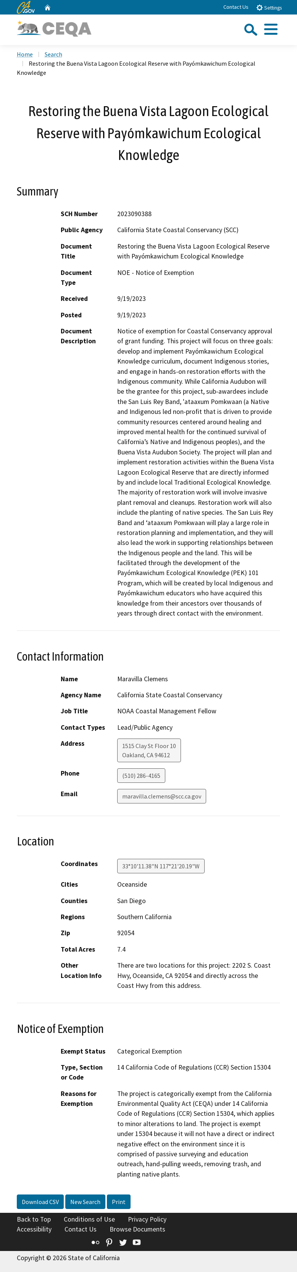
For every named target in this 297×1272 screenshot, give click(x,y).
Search (53, 54)
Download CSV (40, 1202)
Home (25, 54)
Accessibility (34, 1229)
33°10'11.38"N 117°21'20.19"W (161, 866)
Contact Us (236, 6)
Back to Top (34, 1219)
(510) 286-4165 (141, 775)
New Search (85, 1202)
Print (119, 1202)
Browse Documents (137, 1229)
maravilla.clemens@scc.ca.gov (161, 796)
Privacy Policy (147, 1219)
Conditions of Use (89, 1219)
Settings (269, 7)
